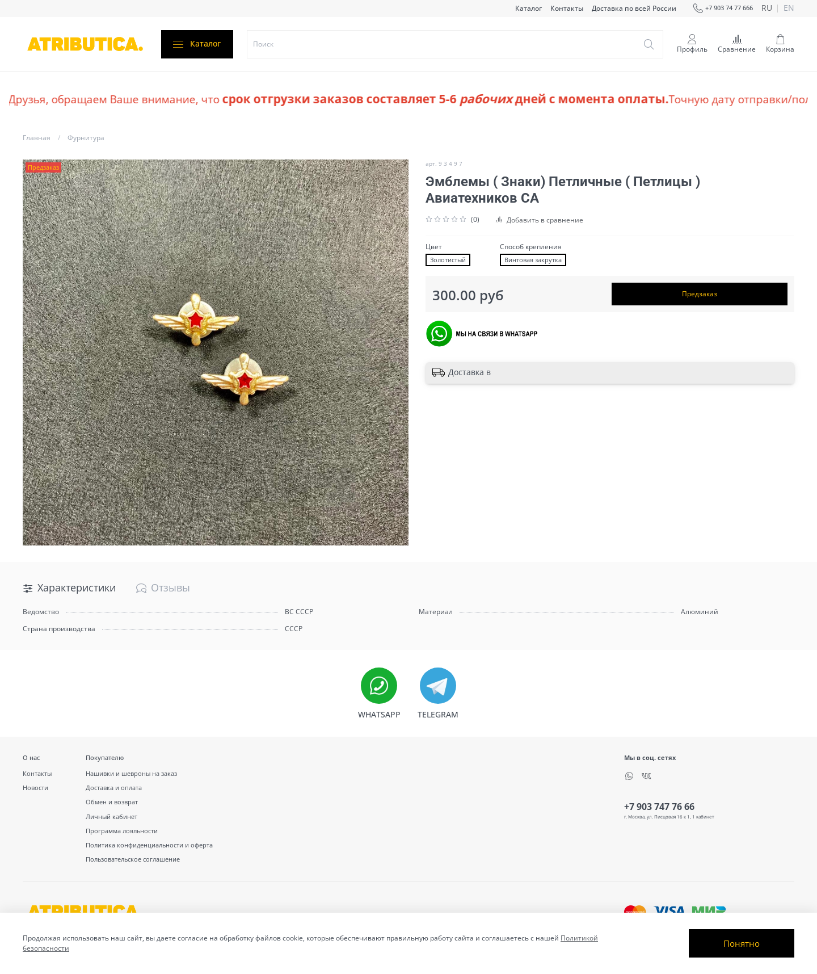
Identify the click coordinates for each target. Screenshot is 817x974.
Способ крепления (531, 247)
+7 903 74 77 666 (722, 8)
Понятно (741, 943)
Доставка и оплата (114, 787)
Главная (36, 137)
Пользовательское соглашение (133, 859)
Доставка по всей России (634, 8)
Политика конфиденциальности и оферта (149, 845)
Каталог (528, 8)
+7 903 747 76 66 (659, 806)
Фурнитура (86, 137)
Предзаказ (699, 294)
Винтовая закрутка (533, 260)
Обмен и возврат (112, 801)
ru (766, 8)
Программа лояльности (122, 830)
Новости (35, 787)
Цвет (434, 247)
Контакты (566, 8)
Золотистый (448, 260)
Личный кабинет (111, 816)
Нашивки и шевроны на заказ (131, 773)
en (789, 8)
